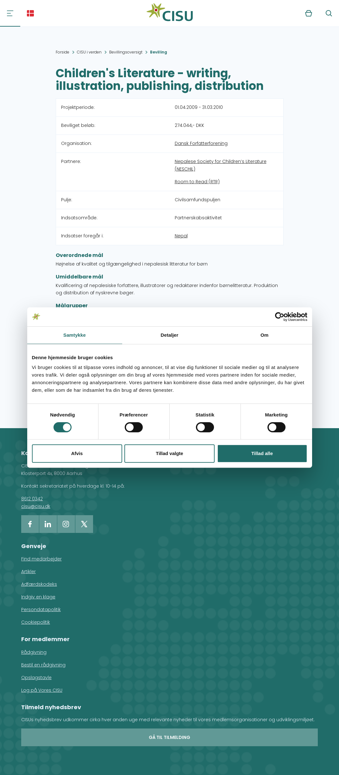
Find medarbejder (41, 559)
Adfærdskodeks (39, 584)
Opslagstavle (36, 677)
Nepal (181, 236)
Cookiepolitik (35, 622)
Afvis (77, 453)
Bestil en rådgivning (43, 665)
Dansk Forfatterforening (201, 143)
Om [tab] (264, 335)
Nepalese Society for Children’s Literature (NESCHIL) (221, 165)
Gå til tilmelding (169, 737)
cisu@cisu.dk (35, 506)
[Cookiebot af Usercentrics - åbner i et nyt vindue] (279, 317)
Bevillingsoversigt (125, 52)
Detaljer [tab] (170, 335)
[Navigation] (10, 13)
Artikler (28, 571)
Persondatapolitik (41, 609)
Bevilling (158, 52)
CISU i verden (89, 52)
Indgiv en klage (38, 597)
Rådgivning (34, 652)
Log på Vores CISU (41, 690)
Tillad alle (262, 453)
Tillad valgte (169, 453)
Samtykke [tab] (74, 335)
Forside (62, 52)
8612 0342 (32, 499)
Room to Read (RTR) (197, 181)
